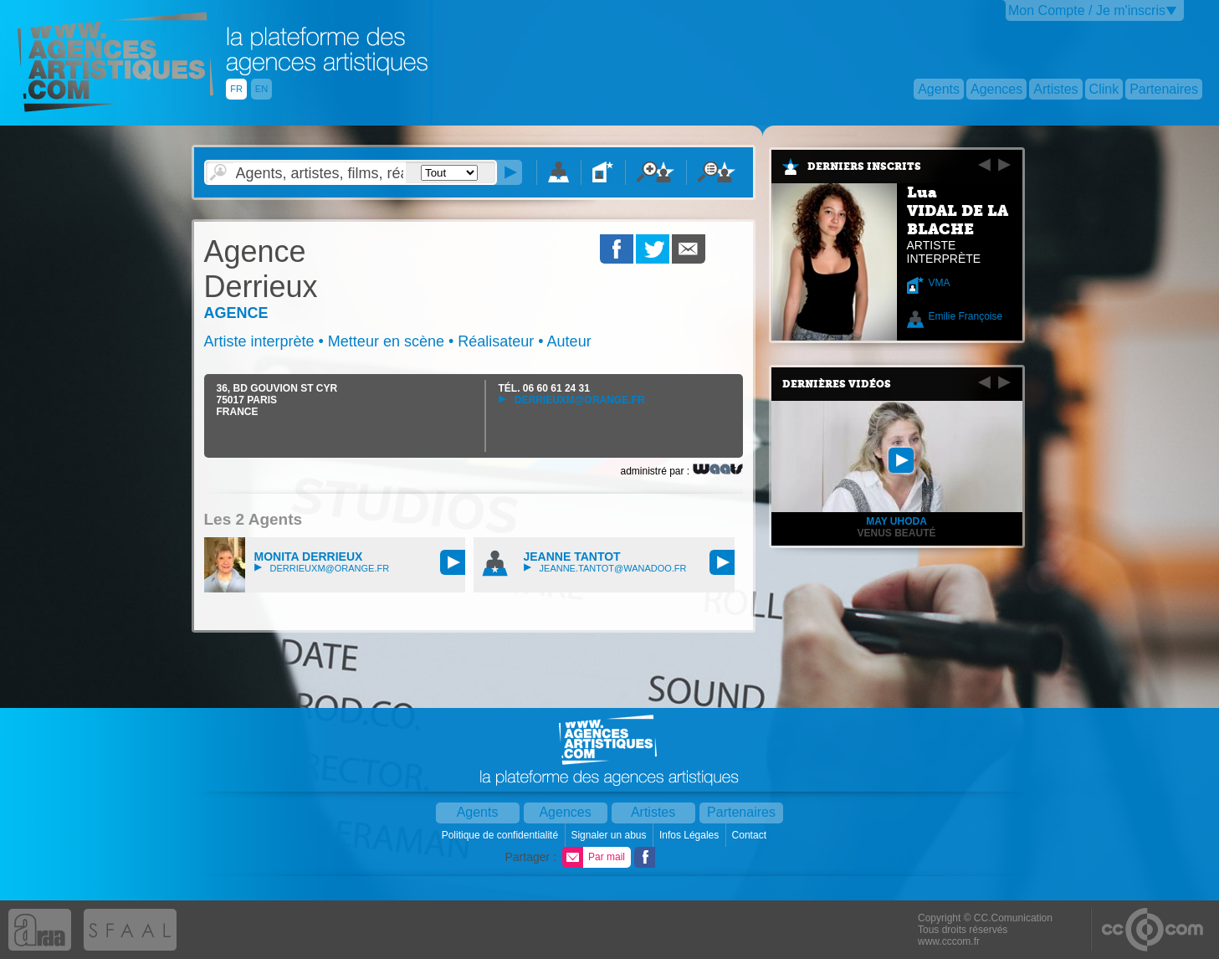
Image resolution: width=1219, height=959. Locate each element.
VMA (939, 283)
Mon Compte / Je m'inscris (1086, 10)
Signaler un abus (609, 835)
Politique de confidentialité (501, 835)
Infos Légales (690, 835)
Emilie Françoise (966, 316)
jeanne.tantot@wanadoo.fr (605, 568)
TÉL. (544, 388)
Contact (751, 835)
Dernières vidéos (836, 384)
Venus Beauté (896, 533)
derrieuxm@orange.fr (572, 400)
